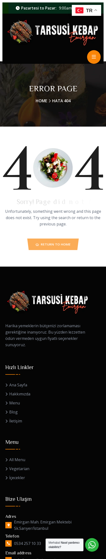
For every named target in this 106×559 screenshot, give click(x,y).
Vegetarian (19, 468)
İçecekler (17, 477)
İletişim (15, 421)
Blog (13, 412)
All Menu (17, 459)
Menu (14, 403)
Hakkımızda (19, 394)
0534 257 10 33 (27, 543)
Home (41, 100)
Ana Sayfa (18, 385)
